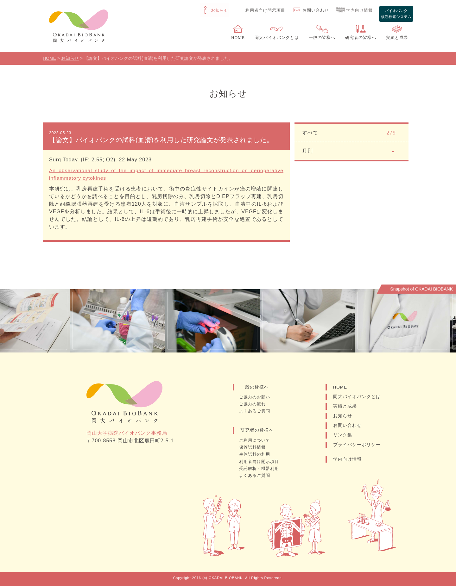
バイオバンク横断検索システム (395, 10)
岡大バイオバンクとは (357, 399)
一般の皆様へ (254, 389)
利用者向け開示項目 (261, 461)
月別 (349, 152)
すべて (349, 135)
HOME (340, 389)
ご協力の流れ (254, 405)
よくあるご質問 (256, 412)
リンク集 (342, 438)
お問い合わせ (347, 428)
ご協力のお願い (256, 399)
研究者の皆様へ (257, 431)
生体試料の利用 (256, 455)
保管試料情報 (254, 448)
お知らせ (342, 418)
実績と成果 (345, 409)
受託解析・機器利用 (261, 468)
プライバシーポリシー (357, 448)
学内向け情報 (347, 462)
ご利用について (256, 441)
